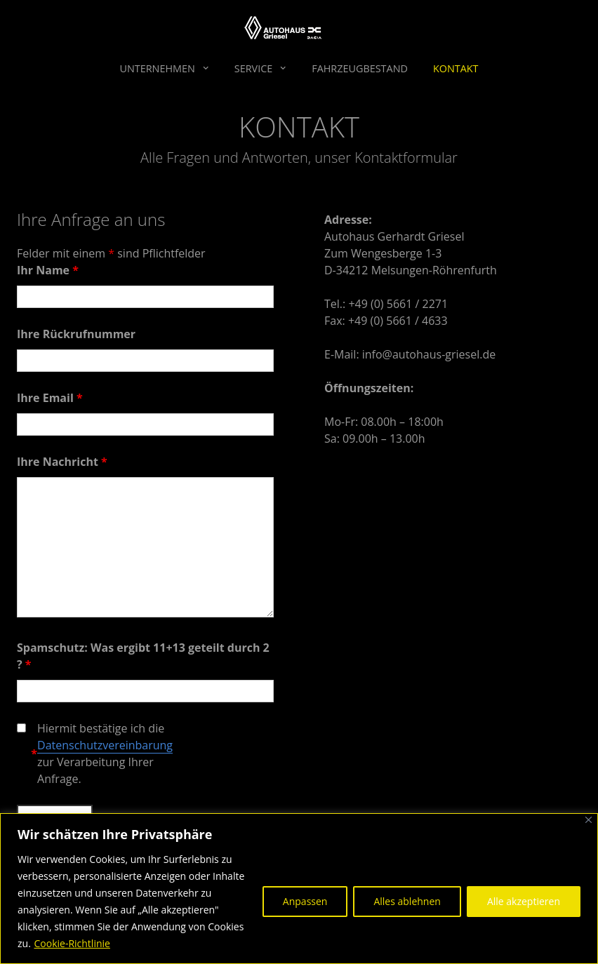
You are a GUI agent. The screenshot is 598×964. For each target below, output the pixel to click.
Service (253, 68)
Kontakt (456, 68)
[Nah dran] (588, 820)
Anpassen (305, 901)
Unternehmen (156, 68)
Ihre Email (50, 398)
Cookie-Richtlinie (71, 943)
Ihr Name (48, 270)
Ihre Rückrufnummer (76, 334)
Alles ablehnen (406, 901)
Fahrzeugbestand (360, 68)
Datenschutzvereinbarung (105, 745)
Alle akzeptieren (523, 901)
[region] (299, 888)
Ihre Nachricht (62, 461)
